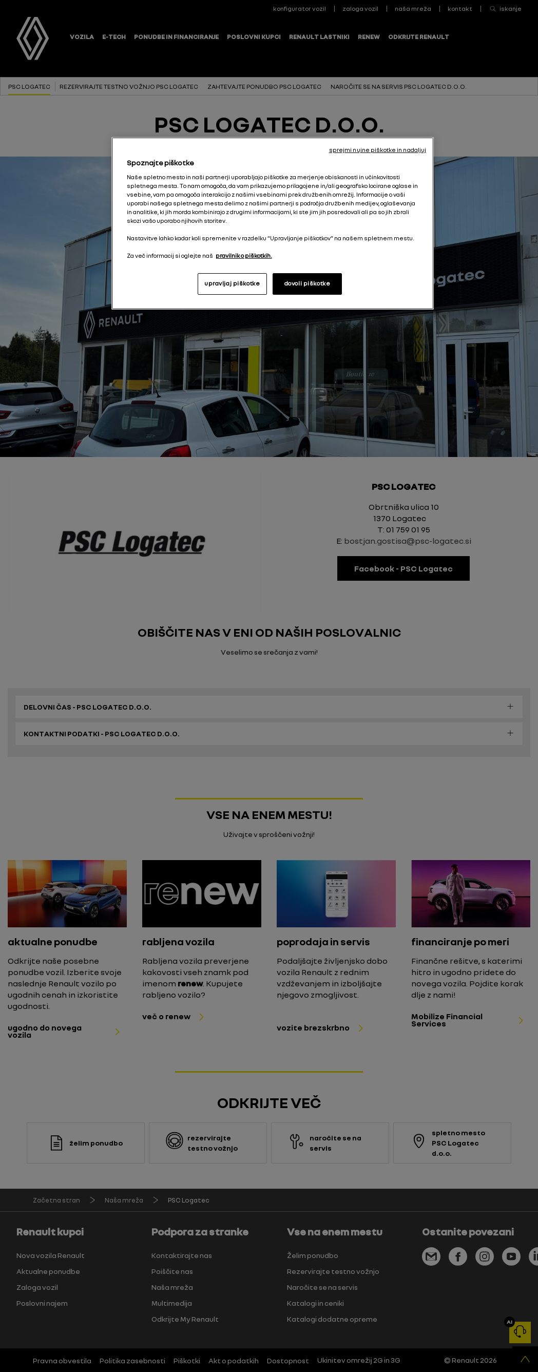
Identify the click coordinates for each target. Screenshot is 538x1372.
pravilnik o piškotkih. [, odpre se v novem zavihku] (244, 255)
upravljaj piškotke (232, 283)
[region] (272, 223)
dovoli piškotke (307, 283)
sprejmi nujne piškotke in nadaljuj (378, 150)
